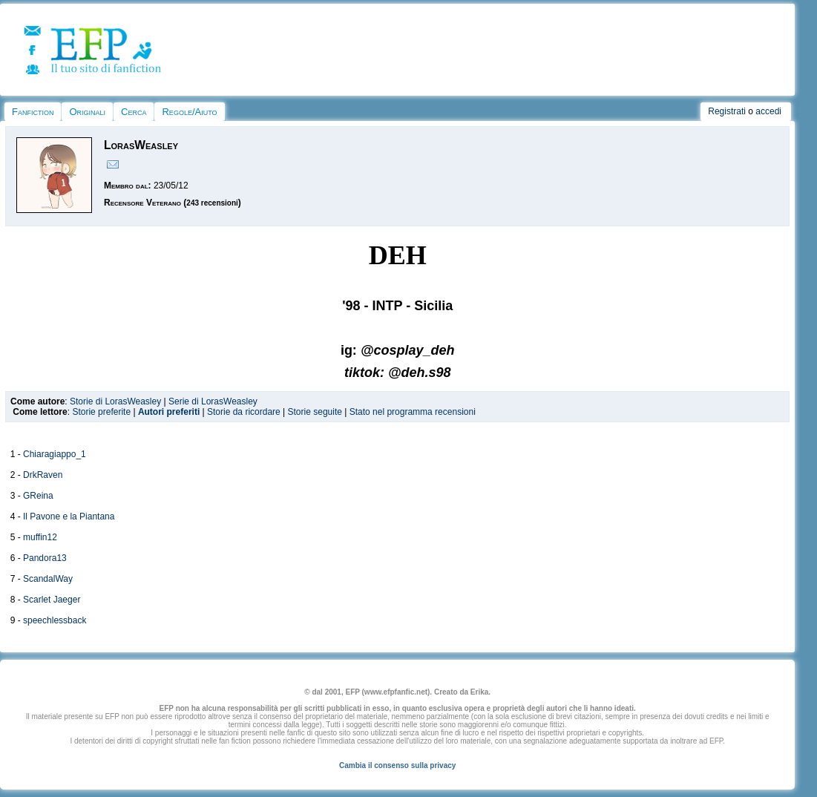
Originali (87, 111)
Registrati (727, 111)
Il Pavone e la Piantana (68, 516)
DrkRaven (42, 475)
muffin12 (40, 537)
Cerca (133, 111)
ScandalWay (48, 579)
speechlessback (54, 620)
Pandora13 (45, 558)
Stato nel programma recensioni (413, 412)
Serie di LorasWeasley (212, 401)
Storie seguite (315, 412)
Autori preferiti (169, 412)
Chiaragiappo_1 (54, 454)
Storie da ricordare (243, 412)
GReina (38, 496)
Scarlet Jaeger (51, 599)
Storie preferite (101, 412)
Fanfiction (32, 111)
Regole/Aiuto (189, 111)
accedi (768, 111)
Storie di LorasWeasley (115, 401)
